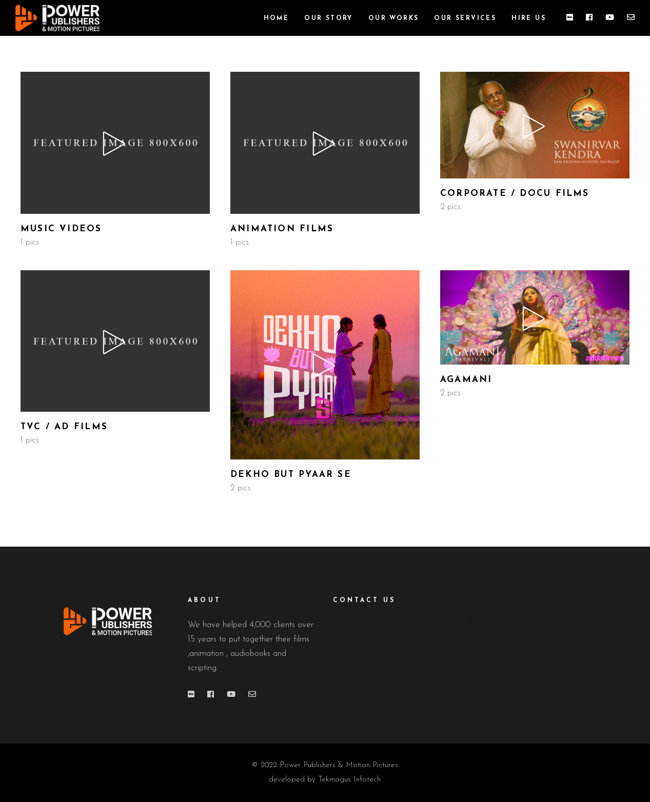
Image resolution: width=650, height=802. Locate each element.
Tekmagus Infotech (349, 780)
